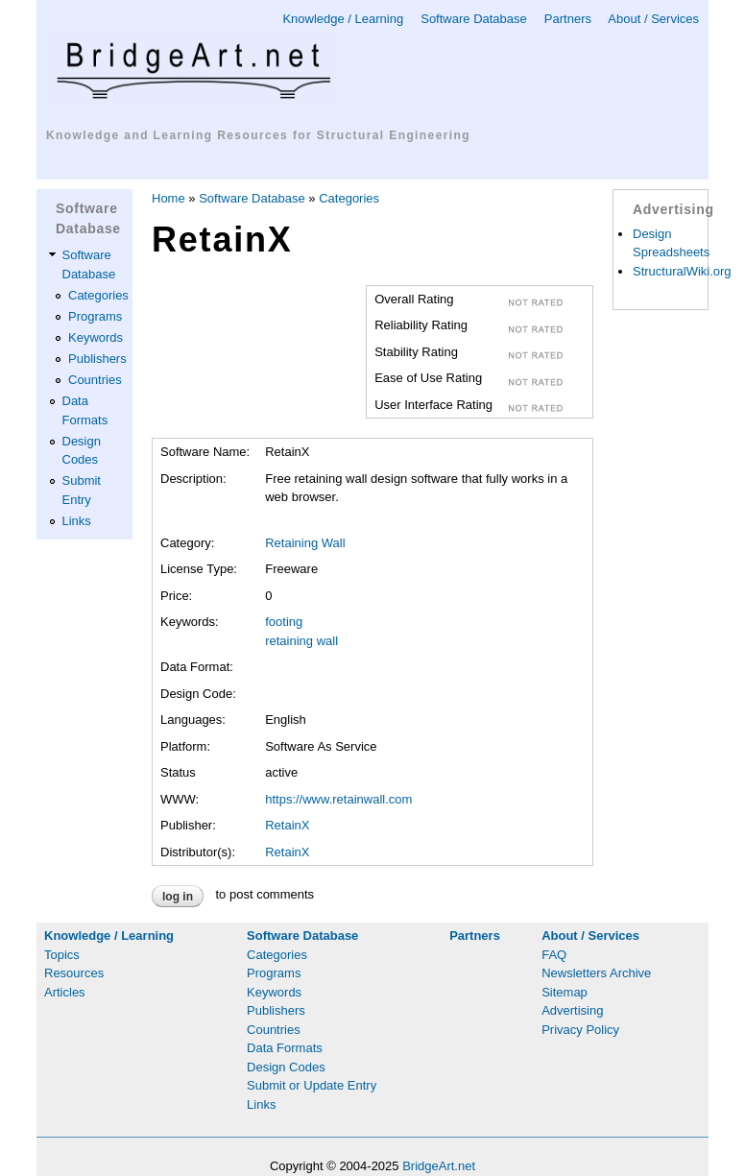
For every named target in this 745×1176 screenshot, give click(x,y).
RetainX (287, 825)
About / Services (653, 19)
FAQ (553, 955)
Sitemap (564, 992)
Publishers (97, 358)
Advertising (572, 1010)
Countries (95, 379)
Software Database (474, 19)
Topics (62, 955)
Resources (74, 973)
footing (283, 621)
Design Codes (286, 1067)
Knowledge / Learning (342, 19)
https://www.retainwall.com (338, 799)
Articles (64, 992)
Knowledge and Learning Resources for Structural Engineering (258, 135)
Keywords (95, 337)
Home (168, 198)
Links (76, 521)
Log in (177, 896)
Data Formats (285, 1048)
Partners (567, 19)
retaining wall (301, 641)
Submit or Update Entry (311, 1085)
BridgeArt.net (438, 1166)
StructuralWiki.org (682, 271)
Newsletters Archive (596, 973)
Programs (95, 316)
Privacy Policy (580, 1029)
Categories (98, 295)
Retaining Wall (305, 543)
